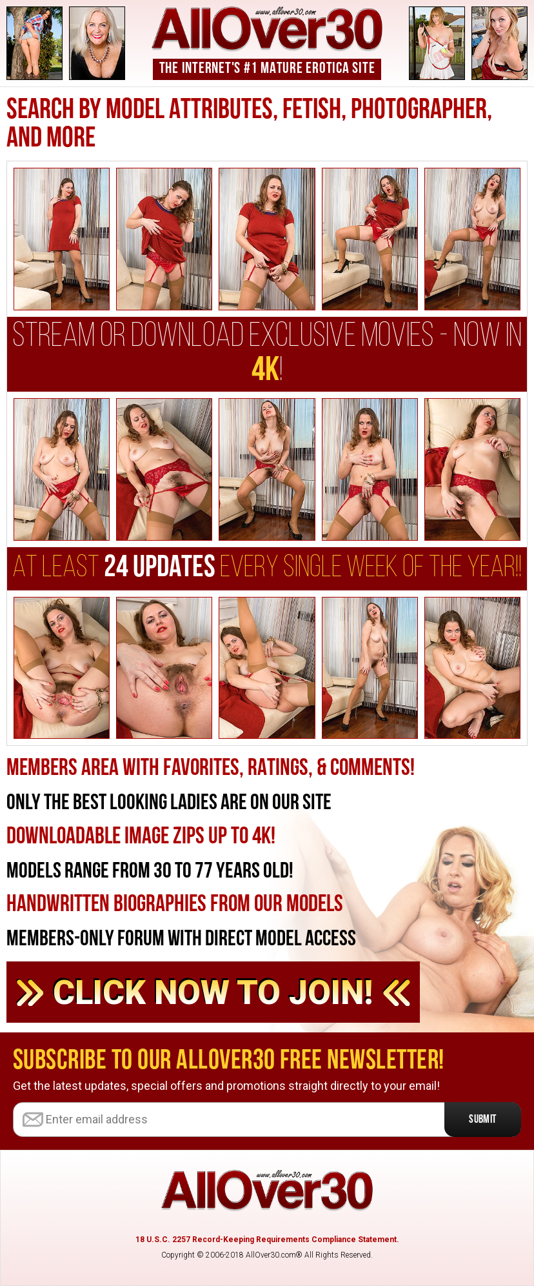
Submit (483, 1120)
